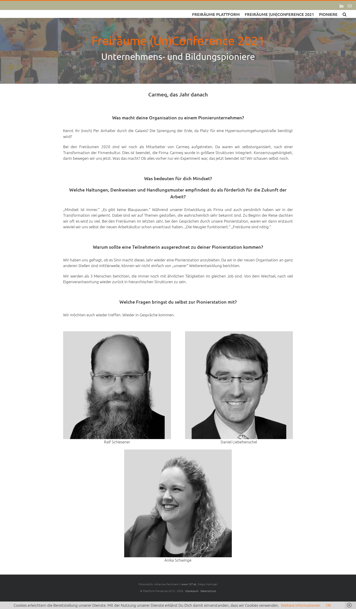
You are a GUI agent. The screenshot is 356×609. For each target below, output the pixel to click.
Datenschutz (208, 591)
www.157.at (188, 584)
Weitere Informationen (300, 605)
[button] (344, 14)
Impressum (191, 591)
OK (328, 605)
